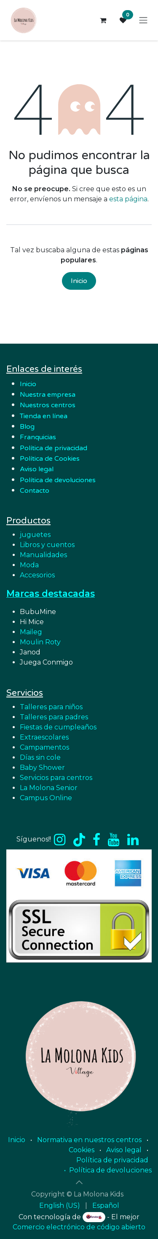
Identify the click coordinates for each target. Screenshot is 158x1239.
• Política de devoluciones (108, 1170)
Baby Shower (42, 768)
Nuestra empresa (48, 394)
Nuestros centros (47, 405)
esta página (128, 199)
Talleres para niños (51, 707)
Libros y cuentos (47, 545)
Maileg (31, 632)
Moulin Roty (40, 642)
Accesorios (37, 575)
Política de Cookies (50, 458)
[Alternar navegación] (143, 20)
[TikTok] (79, 839)
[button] (79, 1182)
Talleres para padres (54, 717)
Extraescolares (44, 737)
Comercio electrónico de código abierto (79, 1227)
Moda (29, 565)
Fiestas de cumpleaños (58, 727)
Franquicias (38, 437)
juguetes (35, 535)
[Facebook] (96, 839)
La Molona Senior (49, 788)
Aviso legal (124, 1150)
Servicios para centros (56, 778)
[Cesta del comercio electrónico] (102, 20)
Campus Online (46, 798)
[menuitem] (59, 1205)
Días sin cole (40, 757)
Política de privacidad (53, 448)
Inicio (79, 281)
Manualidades (43, 555)
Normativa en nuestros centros (89, 1140)
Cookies (81, 1150)
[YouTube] (113, 839)
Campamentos (44, 747)
